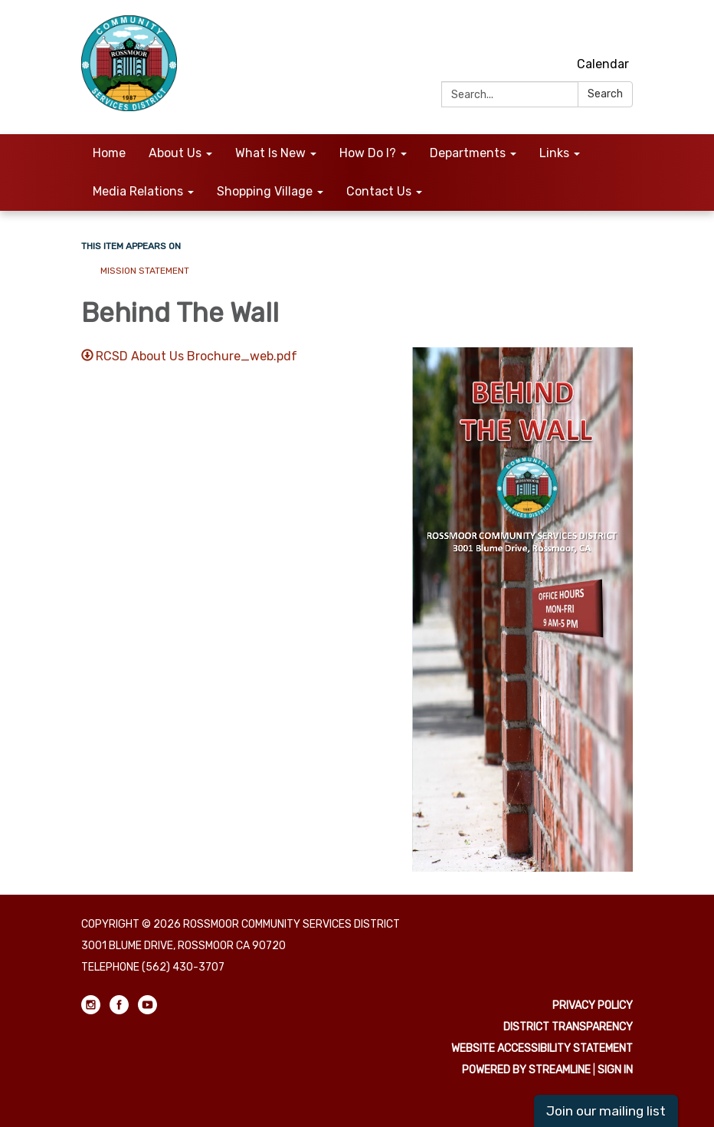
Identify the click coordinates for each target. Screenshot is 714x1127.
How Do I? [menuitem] (367, 153)
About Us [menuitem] (175, 153)
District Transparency (568, 1026)
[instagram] (566, 30)
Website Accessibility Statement (542, 1048)
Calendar (603, 64)
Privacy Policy (592, 1005)
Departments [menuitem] (468, 153)
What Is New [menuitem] (270, 153)
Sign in (615, 1069)
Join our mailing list (606, 1111)
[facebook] (594, 30)
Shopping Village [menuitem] (265, 191)
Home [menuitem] (109, 153)
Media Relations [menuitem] (138, 191)
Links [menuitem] (554, 153)
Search (605, 93)
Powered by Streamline (526, 1069)
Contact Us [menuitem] (378, 191)
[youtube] (623, 30)
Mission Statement (146, 270)
